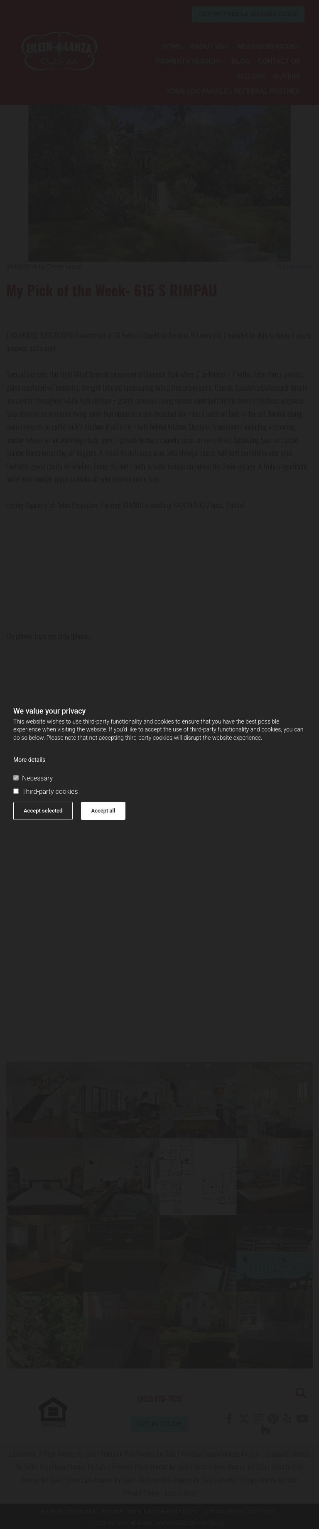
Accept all (103, 811)
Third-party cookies (45, 791)
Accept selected (43, 811)
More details (29, 759)
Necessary (33, 778)
